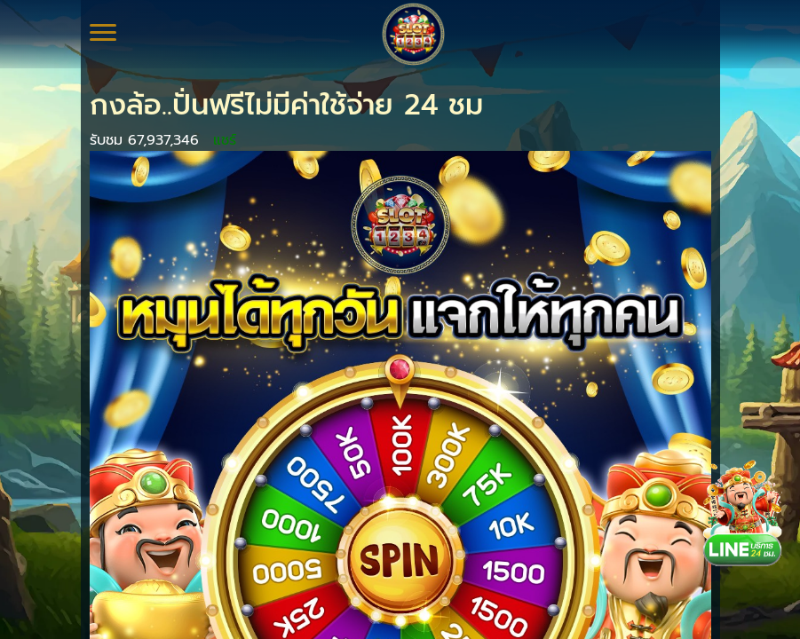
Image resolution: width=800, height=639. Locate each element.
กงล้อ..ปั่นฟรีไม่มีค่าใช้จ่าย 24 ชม (286, 105)
